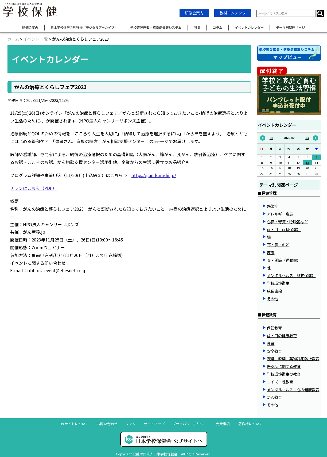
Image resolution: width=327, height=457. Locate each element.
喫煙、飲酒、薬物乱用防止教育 (293, 358)
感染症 (272, 206)
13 (307, 162)
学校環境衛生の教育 (284, 374)
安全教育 (274, 351)
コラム (217, 27)
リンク (130, 423)
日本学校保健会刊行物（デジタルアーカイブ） (84, 27)
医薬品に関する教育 (284, 366)
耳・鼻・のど (278, 244)
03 (311, 138)
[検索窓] (286, 13)
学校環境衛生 (278, 283)
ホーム (13, 39)
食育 (270, 343)
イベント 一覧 (36, 39)
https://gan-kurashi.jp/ (153, 175)
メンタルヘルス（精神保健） (291, 275)
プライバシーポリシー (189, 423)
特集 (197, 27)
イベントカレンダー (249, 27)
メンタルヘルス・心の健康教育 (293, 389)
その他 (272, 298)
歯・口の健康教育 (282, 335)
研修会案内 (194, 13)
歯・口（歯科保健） (284, 229)
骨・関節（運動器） (284, 260)
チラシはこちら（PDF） (33, 188)
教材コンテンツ (233, 13)
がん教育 (274, 397)
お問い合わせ (107, 423)
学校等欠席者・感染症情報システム (155, 27)
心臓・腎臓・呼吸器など (287, 221)
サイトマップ (154, 423)
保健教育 (274, 328)
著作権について (250, 423)
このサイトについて (73, 423)
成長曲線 (274, 291)
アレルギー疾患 (280, 214)
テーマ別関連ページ (290, 27)
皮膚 (270, 252)
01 (266, 138)
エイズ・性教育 (280, 382)
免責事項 (223, 423)
